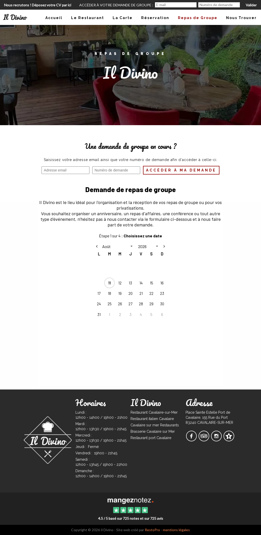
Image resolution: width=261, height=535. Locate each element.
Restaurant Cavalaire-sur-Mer (154, 412)
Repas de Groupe (197, 18)
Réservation (155, 18)
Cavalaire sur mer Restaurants (154, 425)
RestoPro (152, 530)
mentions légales (176, 530)
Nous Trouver (241, 18)
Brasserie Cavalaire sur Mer (152, 431)
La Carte (123, 18)
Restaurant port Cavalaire (150, 438)
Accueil (53, 18)
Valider (251, 5)
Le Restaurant (87, 18)
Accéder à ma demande (181, 170)
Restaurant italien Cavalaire (152, 419)
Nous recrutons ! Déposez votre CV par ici (37, 5)
